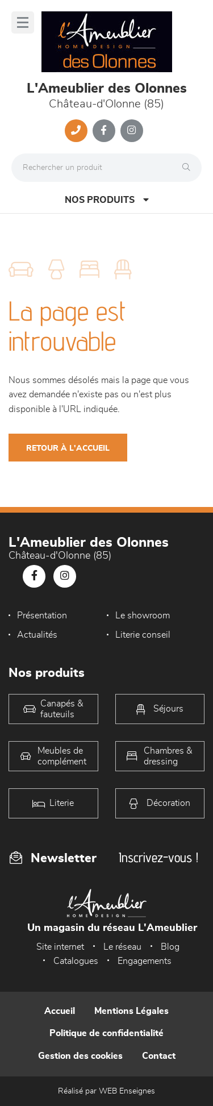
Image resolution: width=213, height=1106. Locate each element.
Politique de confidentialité (106, 1033)
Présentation (42, 615)
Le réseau (122, 946)
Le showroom (142, 615)
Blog (170, 946)
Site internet (60, 946)
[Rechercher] (189, 167)
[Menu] (22, 22)
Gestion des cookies (80, 1056)
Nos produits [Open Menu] (107, 200)
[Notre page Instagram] (131, 130)
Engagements (145, 961)
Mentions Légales (131, 1011)
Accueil (59, 1011)
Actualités (37, 634)
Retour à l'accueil (68, 448)
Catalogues (75, 961)
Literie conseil (142, 634)
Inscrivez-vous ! (158, 857)
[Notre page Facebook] (104, 130)
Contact (159, 1056)
